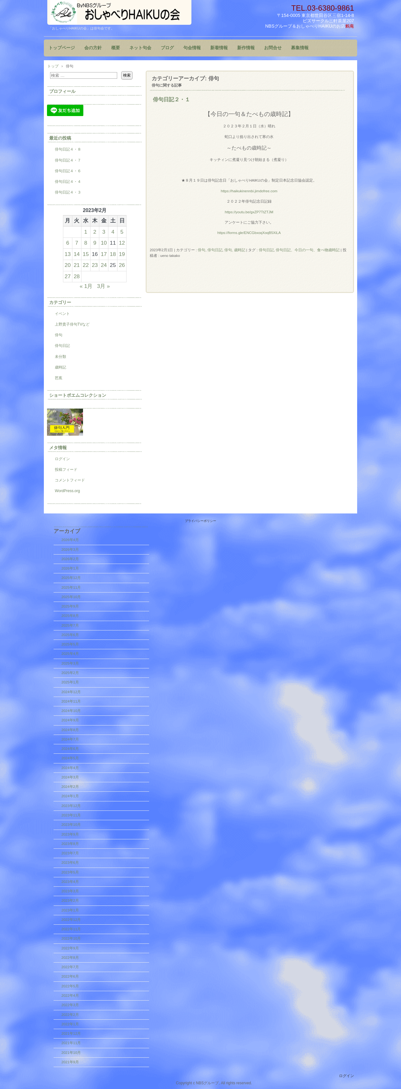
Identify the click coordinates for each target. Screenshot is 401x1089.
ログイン (62, 459)
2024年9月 (70, 720)
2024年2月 (70, 787)
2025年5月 (70, 644)
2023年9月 (70, 834)
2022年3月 (70, 1005)
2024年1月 (70, 796)
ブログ (167, 47)
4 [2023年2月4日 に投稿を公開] (112, 232)
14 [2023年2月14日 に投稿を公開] (77, 254)
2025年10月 (71, 597)
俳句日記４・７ (68, 160)
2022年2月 (70, 1015)
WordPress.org (67, 491)
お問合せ (273, 47)
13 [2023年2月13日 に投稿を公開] (67, 254)
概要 (115, 47)
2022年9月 (70, 948)
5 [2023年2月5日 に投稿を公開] (121, 232)
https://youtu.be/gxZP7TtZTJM (249, 212)
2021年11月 (71, 1043)
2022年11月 (71, 929)
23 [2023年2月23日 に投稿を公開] (95, 265)
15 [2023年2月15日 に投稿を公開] (86, 254)
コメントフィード (70, 480)
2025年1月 (70, 682)
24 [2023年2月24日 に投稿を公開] (104, 265)
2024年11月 (71, 701)
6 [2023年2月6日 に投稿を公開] (67, 243)
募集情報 (300, 47)
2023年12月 (71, 806)
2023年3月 (70, 891)
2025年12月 (71, 578)
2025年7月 (70, 625)
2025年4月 (70, 654)
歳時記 (60, 367)
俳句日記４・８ (68, 149)
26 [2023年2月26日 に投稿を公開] (122, 265)
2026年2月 (70, 559)
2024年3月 (70, 777)
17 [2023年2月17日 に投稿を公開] (104, 254)
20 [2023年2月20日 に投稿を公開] (67, 265)
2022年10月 (71, 938)
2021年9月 (70, 1062)
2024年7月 (70, 739)
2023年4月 (70, 882)
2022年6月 (70, 976)
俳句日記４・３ (68, 192)
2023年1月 (70, 910)
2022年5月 (70, 986)
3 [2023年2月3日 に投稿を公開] (104, 232)
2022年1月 (70, 1024)
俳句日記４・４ (68, 181)
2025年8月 (70, 616)
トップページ (62, 47)
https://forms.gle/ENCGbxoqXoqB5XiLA (249, 233)
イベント (62, 313)
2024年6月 (70, 749)
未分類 (60, 356)
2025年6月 (70, 635)
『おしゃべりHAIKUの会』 (119, 12)
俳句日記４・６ (68, 171)
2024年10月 (71, 711)
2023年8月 (70, 844)
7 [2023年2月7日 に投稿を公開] (76, 243)
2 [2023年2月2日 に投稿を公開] (94, 232)
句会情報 (192, 47)
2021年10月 (71, 1052)
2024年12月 (71, 692)
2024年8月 (70, 730)
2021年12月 (71, 1033)
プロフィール (62, 91)
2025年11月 (71, 587)
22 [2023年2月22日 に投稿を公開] (86, 265)
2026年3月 (70, 549)
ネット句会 (140, 47)
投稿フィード (66, 469)
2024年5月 (70, 758)
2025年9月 (70, 606)
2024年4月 (70, 768)
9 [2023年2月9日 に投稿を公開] (94, 243)
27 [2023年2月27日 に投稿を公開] (67, 276)
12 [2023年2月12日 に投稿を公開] (122, 243)
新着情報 (219, 47)
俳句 (201, 250)
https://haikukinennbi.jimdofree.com (249, 191)
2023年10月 (71, 824)
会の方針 (93, 47)
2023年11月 (71, 815)
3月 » (103, 286)
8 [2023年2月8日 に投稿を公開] (85, 243)
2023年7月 (70, 853)
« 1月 (86, 286)
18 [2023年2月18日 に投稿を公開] (113, 254)
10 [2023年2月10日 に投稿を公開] (104, 243)
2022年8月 (70, 957)
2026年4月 (70, 540)
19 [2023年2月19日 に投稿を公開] (122, 254)
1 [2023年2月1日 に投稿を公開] (85, 232)
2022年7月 (70, 967)
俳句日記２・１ (171, 99)
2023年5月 (70, 872)
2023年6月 (70, 862)
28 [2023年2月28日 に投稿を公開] (77, 276)
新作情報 (246, 47)
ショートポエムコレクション (77, 395)
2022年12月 (71, 920)
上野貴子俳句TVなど (72, 324)
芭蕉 (58, 378)
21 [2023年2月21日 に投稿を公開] (77, 265)
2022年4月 (70, 995)
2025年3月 (70, 663)
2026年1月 (70, 568)
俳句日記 (214, 250)
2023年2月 (70, 900)
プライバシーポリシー (200, 521)
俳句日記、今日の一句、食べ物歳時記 (308, 250)
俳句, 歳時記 (234, 250)
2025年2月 (70, 673)
